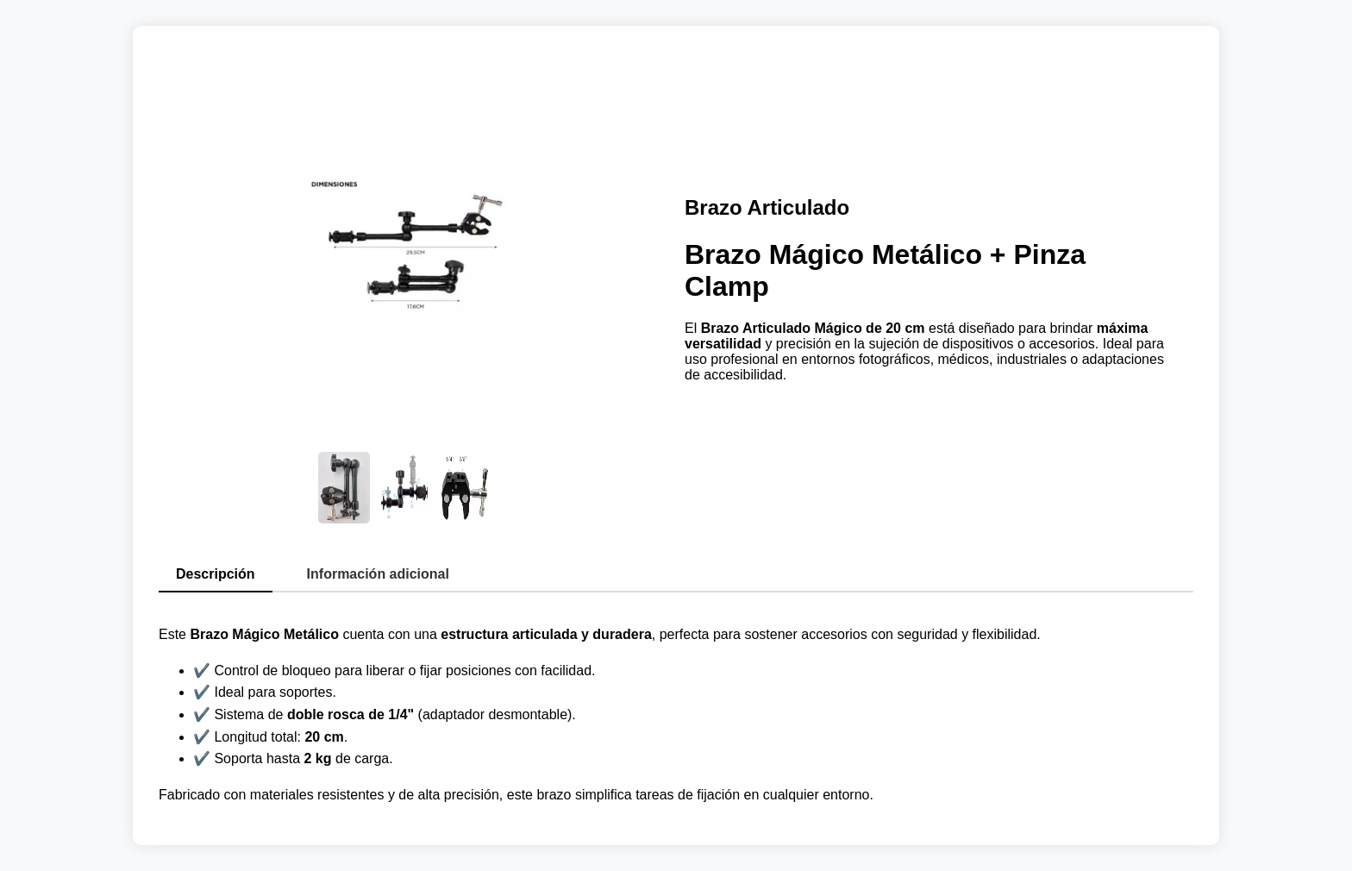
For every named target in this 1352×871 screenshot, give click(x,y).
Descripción (215, 574)
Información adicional (378, 574)
